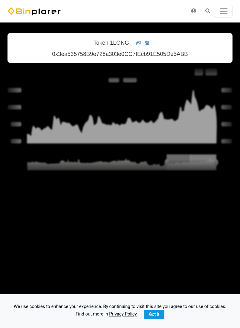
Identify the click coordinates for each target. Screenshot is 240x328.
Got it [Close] (154, 314)
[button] (193, 11)
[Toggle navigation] (223, 11)
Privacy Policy (123, 314)
